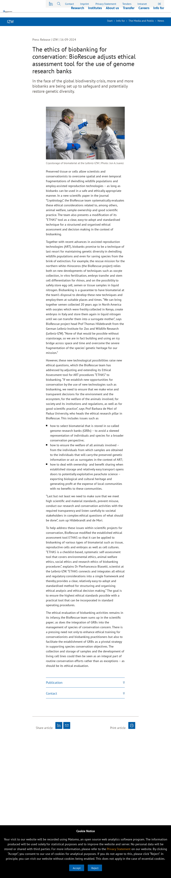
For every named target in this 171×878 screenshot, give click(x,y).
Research (77, 13)
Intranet (142, 4)
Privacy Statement (105, 4)
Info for (158, 13)
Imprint (84, 4)
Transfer (129, 13)
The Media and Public (141, 20)
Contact (69, 4)
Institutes (95, 13)
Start (110, 20)
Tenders (126, 4)
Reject (94, 868)
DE (159, 4)
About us (112, 13)
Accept (77, 868)
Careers (143, 13)
